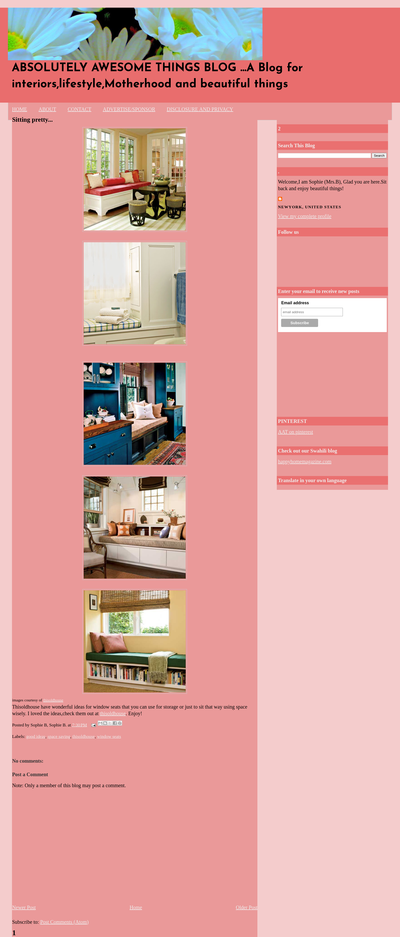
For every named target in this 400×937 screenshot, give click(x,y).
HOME (19, 109)
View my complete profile (304, 216)
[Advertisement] (332, 373)
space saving (59, 736)
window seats (109, 736)
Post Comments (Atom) (64, 922)
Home (136, 907)
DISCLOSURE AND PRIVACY (200, 109)
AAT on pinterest (295, 432)
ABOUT (47, 109)
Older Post (246, 907)
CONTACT (79, 109)
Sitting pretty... (32, 119)
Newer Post (24, 907)
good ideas (35, 736)
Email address (295, 303)
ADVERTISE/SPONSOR (129, 109)
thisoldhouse (113, 713)
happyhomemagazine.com (304, 461)
